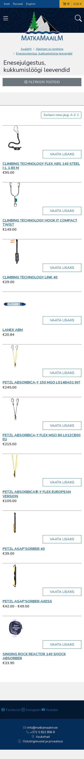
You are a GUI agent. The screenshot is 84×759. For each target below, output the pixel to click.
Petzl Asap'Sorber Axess (27, 601)
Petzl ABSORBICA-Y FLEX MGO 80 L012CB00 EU (42, 437)
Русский (18, 4)
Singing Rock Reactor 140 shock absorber (34, 656)
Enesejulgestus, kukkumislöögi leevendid (44, 53)
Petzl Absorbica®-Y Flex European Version (37, 493)
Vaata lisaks (62, 154)
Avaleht (26, 49)
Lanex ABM (13, 329)
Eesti (7, 4)
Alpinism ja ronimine (49, 49)
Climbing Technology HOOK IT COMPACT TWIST (40, 222)
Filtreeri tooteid (42, 82)
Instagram (31, 710)
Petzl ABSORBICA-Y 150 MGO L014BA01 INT (41, 382)
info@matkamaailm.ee (40, 728)
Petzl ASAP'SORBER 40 (24, 548)
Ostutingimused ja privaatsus (40, 741)
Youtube (49, 710)
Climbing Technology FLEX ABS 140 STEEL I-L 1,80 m (41, 165)
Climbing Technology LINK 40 (30, 277)
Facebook (10, 710)
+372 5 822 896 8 (40, 732)
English (30, 4)
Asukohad (40, 737)
